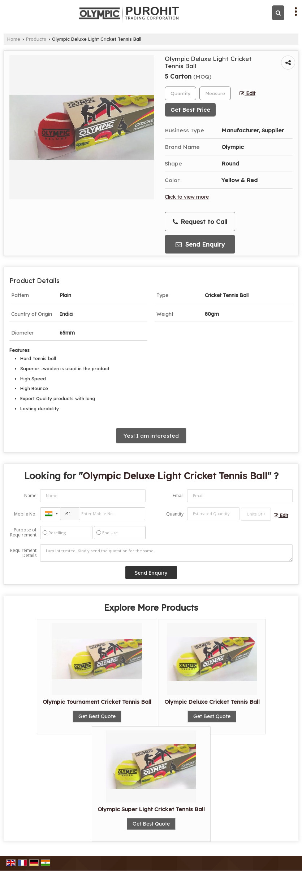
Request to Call (200, 222)
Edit (247, 93)
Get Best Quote (97, 716)
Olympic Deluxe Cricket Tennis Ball (212, 701)
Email (178, 495)
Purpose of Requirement (23, 532)
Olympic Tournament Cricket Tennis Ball (97, 701)
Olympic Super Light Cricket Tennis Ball (151, 809)
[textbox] (215, 93)
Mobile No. (25, 514)
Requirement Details (23, 553)
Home (13, 39)
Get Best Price (190, 109)
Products (36, 39)
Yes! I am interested (151, 435)
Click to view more (187, 197)
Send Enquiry (200, 244)
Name (30, 495)
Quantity (175, 514)
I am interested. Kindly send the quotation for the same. (166, 553)
